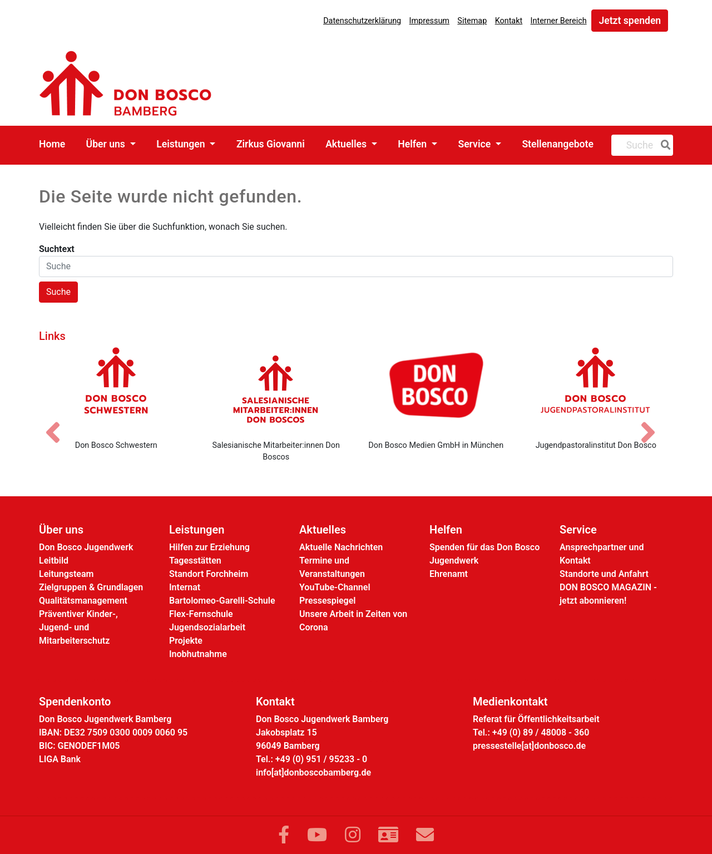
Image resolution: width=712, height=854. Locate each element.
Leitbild (53, 560)
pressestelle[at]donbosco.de (529, 746)
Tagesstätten (195, 560)
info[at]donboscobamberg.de (313, 772)
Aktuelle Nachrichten (341, 547)
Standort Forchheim (208, 574)
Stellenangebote (558, 144)
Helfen (413, 144)
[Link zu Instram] (352, 835)
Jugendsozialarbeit (207, 627)
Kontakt (509, 21)
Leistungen (181, 144)
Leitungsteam (66, 574)
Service (475, 144)
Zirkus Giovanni (270, 144)
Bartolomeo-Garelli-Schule (222, 600)
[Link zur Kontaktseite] (388, 835)
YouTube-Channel (334, 587)
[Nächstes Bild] (654, 423)
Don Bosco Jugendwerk (86, 547)
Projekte (185, 640)
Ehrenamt (448, 574)
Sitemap (472, 21)
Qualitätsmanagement (83, 600)
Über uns (107, 144)
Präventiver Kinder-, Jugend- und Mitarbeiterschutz (78, 627)
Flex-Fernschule (201, 614)
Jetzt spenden (630, 20)
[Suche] (663, 145)
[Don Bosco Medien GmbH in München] (436, 389)
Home (52, 144)
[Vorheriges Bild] (58, 423)
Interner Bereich (559, 21)
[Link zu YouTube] (317, 835)
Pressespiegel (327, 600)
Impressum (429, 21)
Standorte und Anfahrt (604, 574)
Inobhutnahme (198, 654)
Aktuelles (347, 144)
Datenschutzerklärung (362, 21)
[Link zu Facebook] (283, 835)
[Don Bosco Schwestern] (116, 389)
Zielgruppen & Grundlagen (91, 587)
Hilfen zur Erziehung (209, 547)
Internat (184, 587)
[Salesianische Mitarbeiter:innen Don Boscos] (276, 389)
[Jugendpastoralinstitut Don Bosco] (596, 389)
